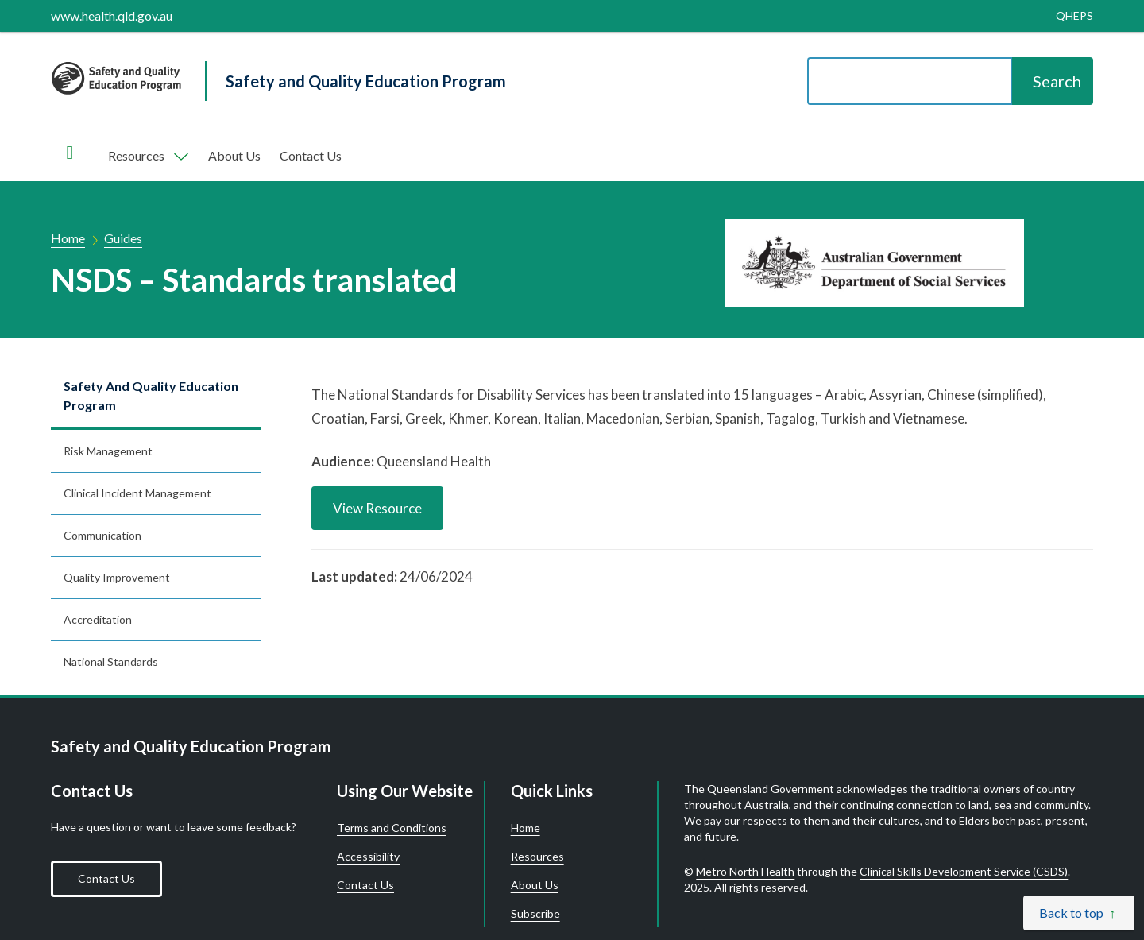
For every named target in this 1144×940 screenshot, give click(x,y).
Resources (537, 856)
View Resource (377, 508)
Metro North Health (745, 871)
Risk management (108, 451)
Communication (102, 535)
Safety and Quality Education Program (151, 395)
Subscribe (535, 913)
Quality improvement (117, 577)
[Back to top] (1078, 913)
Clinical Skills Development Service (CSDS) (964, 871)
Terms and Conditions (391, 828)
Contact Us (311, 155)
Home (68, 238)
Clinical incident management (137, 493)
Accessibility (368, 856)
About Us (234, 155)
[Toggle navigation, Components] (147, 155)
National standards (111, 661)
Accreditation (98, 619)
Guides (123, 238)
